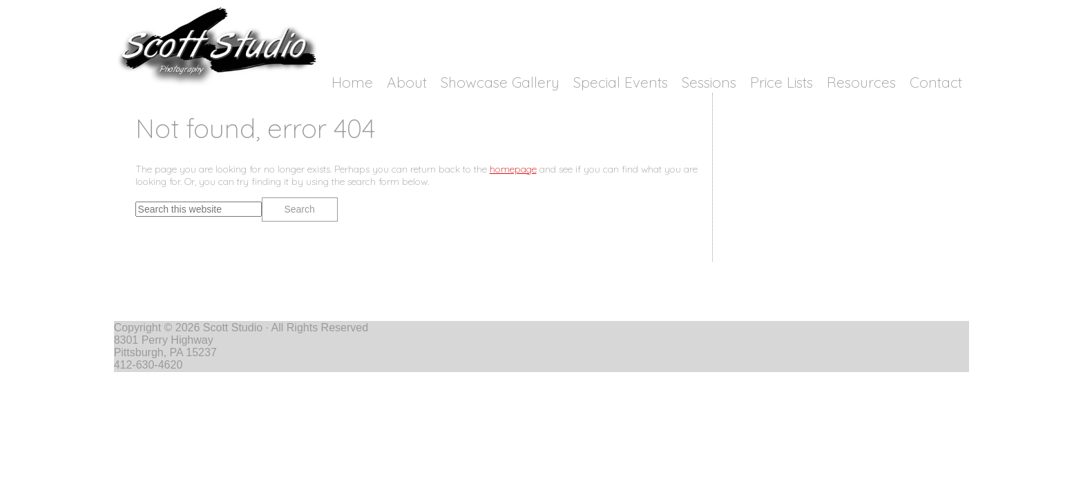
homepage (513, 169)
